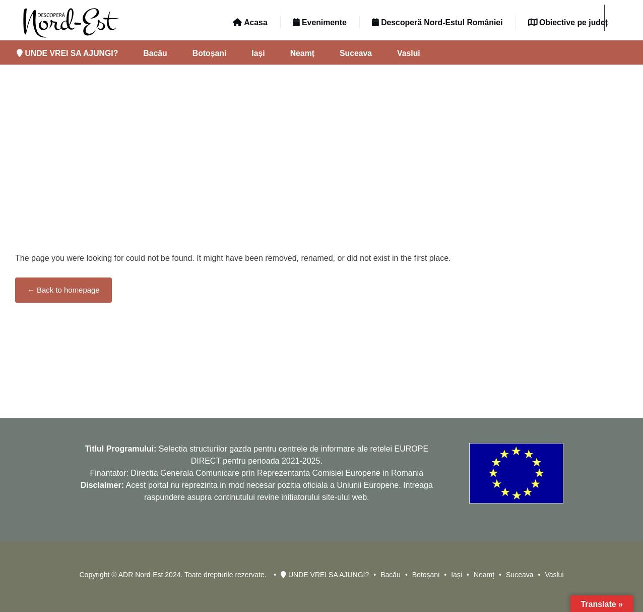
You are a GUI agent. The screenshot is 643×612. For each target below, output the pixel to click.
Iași (258, 53)
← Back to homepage (63, 290)
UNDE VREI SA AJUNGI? (67, 53)
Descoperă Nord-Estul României (437, 22)
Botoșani (209, 53)
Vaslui (408, 53)
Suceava (356, 53)
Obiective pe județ (568, 22)
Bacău (155, 53)
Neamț (302, 53)
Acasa (250, 22)
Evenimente (320, 22)
